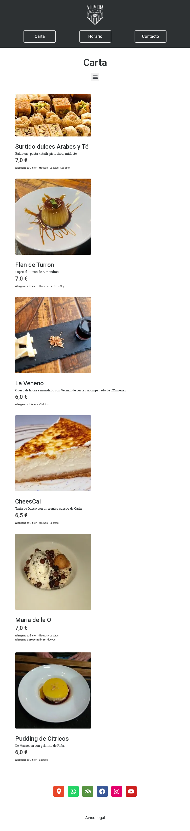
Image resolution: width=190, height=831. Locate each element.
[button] (95, 77)
